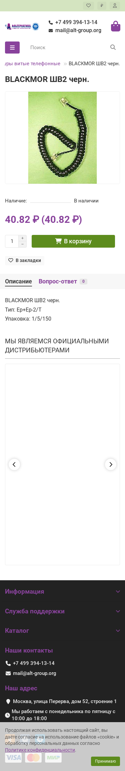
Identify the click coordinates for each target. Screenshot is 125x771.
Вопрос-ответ (63, 281)
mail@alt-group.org (73, 30)
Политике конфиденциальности (40, 750)
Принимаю (105, 761)
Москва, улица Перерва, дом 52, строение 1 (65, 701)
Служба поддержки (62, 611)
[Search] (73, 47)
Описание (18, 281)
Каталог (62, 630)
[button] (14, 464)
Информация (62, 591)
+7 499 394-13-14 (71, 22)
